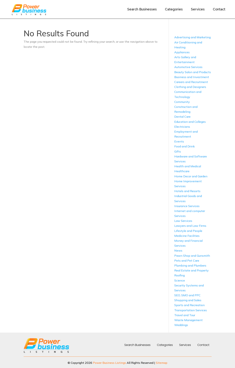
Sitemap (161, 363)
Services (198, 9)
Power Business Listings (109, 363)
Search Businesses (142, 9)
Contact (219, 9)
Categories (174, 9)
